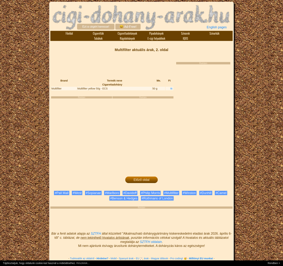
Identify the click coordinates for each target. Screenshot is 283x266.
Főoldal (69, 33)
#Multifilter (171, 193)
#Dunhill (206, 193)
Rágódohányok (127, 38)
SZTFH (96, 233)
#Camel (221, 193)
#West (77, 193)
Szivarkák (214, 33)
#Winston (189, 193)
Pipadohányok (156, 33)
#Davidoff (130, 193)
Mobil (114, 258)
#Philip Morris (150, 193)
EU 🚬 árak (142, 258)
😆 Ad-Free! (127, 26)
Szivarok (185, 33)
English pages (217, 27)
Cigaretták (98, 33)
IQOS (185, 38)
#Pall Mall (61, 193)
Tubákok (98, 38)
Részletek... (83, 263)
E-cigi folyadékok (156, 38)
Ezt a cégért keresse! (95, 26)
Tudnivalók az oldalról (82, 258)
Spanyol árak (126, 258)
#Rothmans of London (157, 198)
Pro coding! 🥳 (178, 258)
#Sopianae (93, 193)
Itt (171, 88)
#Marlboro (112, 193)
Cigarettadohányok (127, 33)
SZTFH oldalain (151, 242)
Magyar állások (159, 258)
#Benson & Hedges (124, 198)
